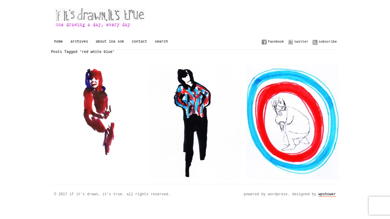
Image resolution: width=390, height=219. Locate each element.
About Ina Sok (110, 41)
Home (58, 41)
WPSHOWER (327, 194)
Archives (79, 41)
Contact (139, 41)
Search (161, 41)
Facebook (276, 41)
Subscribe (328, 41)
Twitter (301, 41)
